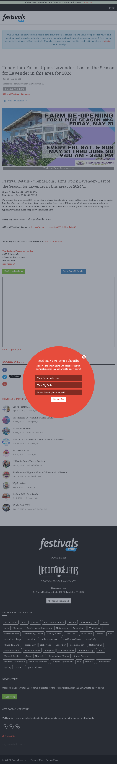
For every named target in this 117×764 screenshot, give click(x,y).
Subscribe (58, 399)
